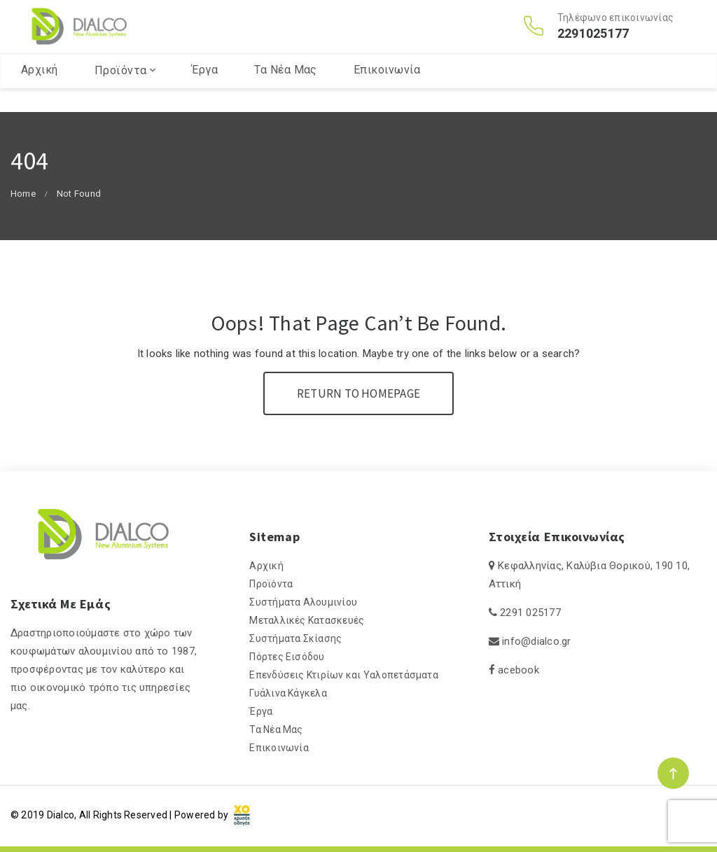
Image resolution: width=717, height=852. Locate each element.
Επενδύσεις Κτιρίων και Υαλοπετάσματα (343, 674)
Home (23, 193)
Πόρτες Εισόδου (286, 656)
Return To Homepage (358, 393)
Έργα (205, 93)
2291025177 (593, 45)
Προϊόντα (121, 94)
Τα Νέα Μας (285, 93)
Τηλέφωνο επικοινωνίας (615, 29)
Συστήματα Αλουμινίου (303, 602)
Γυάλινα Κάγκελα (288, 693)
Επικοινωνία (387, 93)
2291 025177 (530, 612)
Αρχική (39, 93)
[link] (242, 814)
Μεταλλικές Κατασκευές (306, 620)
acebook (518, 670)
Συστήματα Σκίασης (295, 638)
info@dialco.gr (536, 641)
